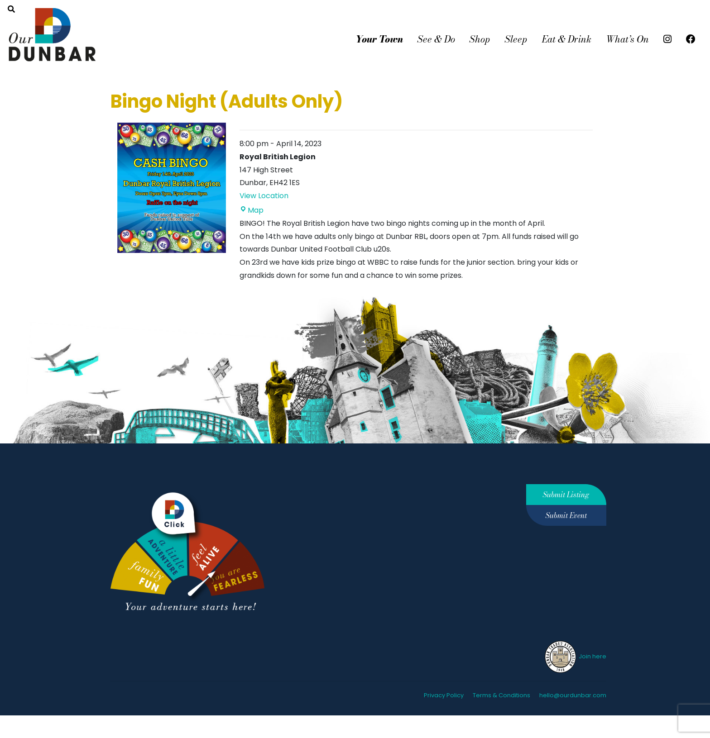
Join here (574, 656)
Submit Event (566, 515)
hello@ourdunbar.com (572, 695)
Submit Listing (566, 494)
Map (252, 210)
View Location (264, 195)
